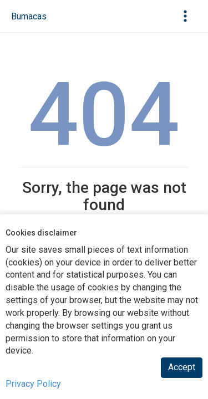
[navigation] (29, 17)
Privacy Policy (33, 383)
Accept (181, 367)
